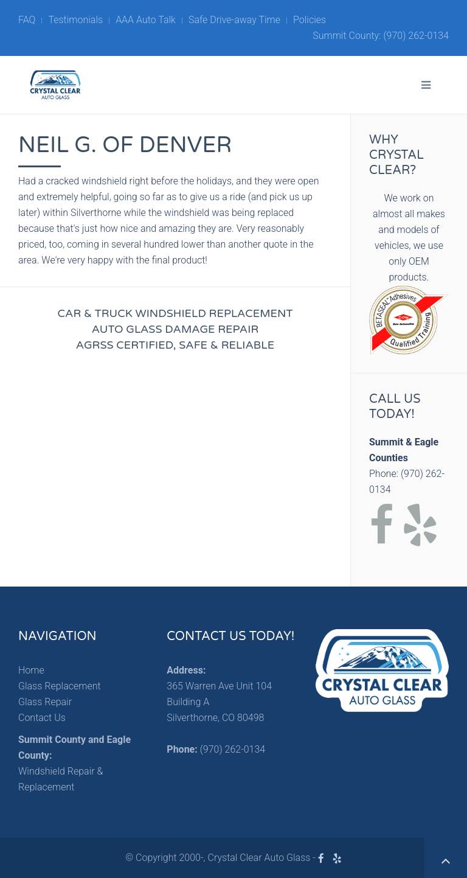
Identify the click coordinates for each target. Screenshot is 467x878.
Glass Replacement (59, 686)
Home (31, 670)
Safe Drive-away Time (234, 20)
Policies (309, 20)
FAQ (26, 20)
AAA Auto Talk (146, 20)
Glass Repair (45, 702)
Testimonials (75, 20)
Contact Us (42, 717)
